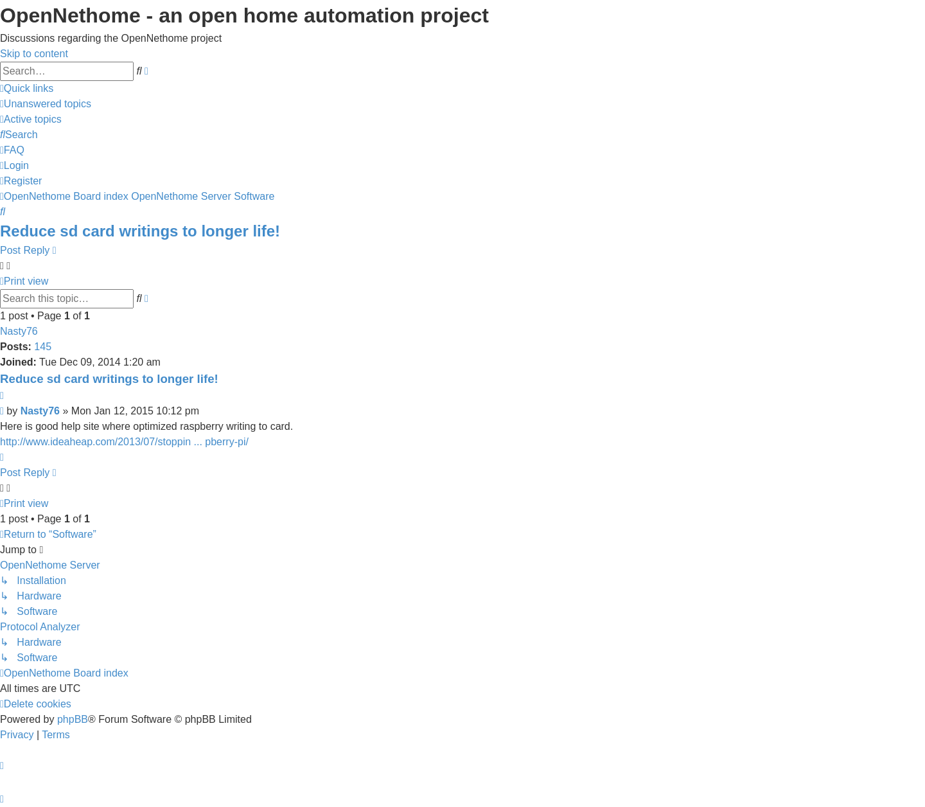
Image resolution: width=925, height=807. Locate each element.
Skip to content (34, 53)
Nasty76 (19, 331)
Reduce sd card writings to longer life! (140, 231)
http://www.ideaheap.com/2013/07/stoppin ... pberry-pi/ (124, 441)
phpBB (72, 719)
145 (42, 346)
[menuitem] (45, 103)
